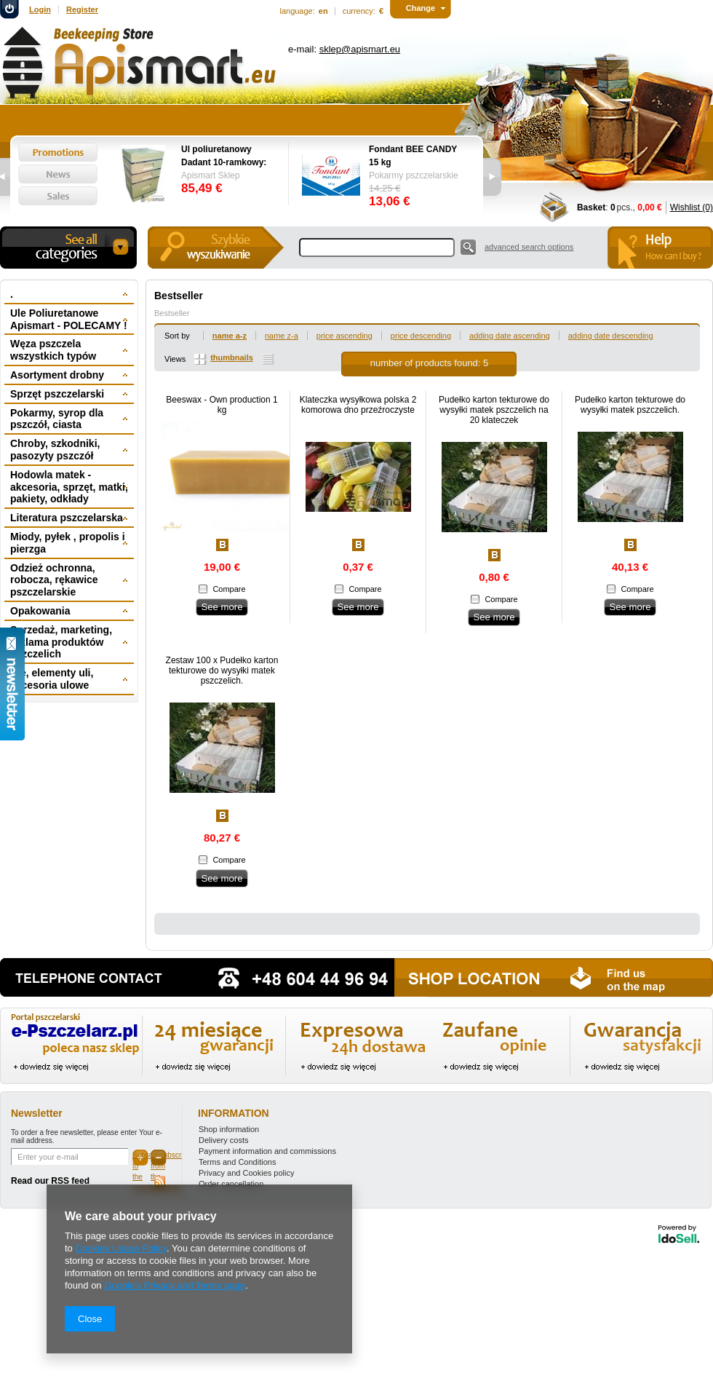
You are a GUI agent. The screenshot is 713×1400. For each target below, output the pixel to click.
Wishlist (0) (691, 207)
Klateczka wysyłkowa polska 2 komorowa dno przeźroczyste (358, 405)
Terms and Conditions (237, 1162)
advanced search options (529, 246)
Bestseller (171, 313)
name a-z (229, 335)
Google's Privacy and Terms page (174, 1285)
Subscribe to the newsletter (140, 1158)
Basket (591, 207)
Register (82, 9)
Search (468, 247)
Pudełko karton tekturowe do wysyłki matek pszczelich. (630, 405)
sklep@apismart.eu (359, 49)
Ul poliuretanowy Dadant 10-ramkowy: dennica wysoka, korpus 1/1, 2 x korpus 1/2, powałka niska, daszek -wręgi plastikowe (227, 156)
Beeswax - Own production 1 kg (221, 405)
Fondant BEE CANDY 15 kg (413, 155)
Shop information (229, 1129)
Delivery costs (223, 1140)
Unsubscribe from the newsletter (159, 1158)
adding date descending (610, 335)
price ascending (344, 335)
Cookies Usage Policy (120, 1248)
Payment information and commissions (267, 1151)
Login (40, 9)
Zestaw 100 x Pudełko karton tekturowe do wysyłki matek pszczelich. (222, 670)
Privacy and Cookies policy (246, 1172)
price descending (421, 335)
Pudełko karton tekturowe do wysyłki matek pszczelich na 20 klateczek (494, 410)
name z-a (281, 335)
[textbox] (377, 247)
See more (221, 606)
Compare (228, 589)
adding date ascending (509, 335)
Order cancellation (231, 1183)
